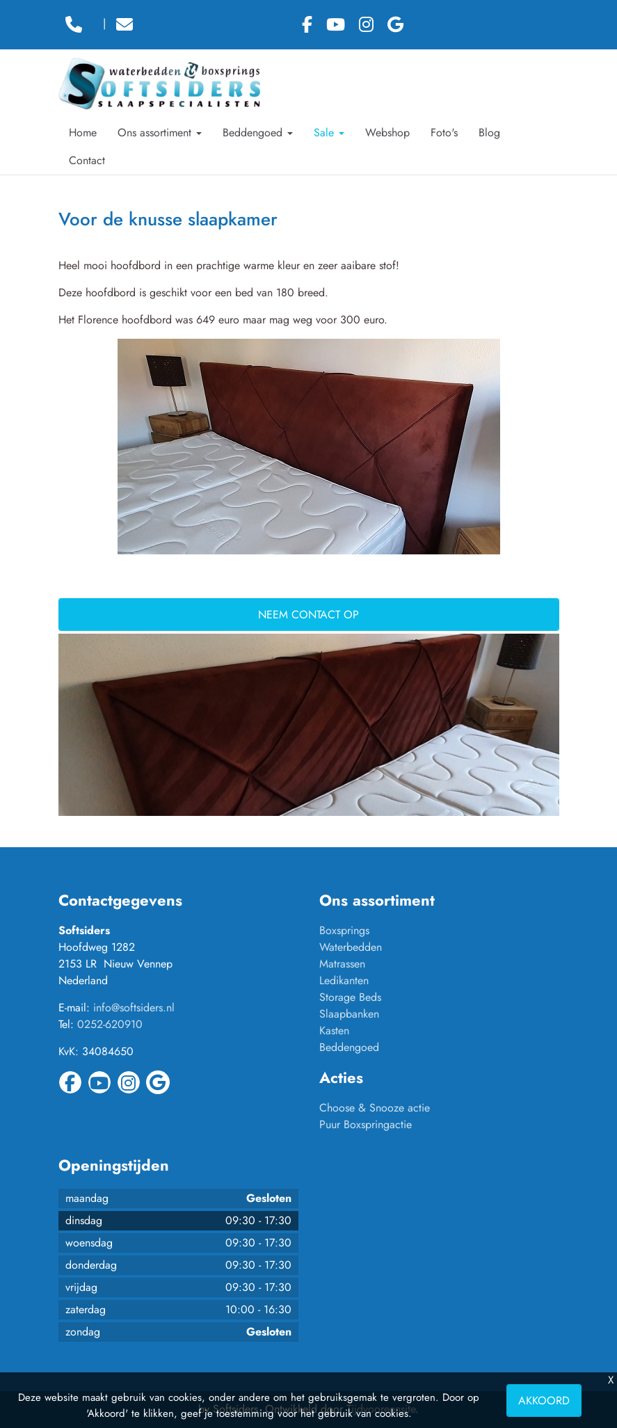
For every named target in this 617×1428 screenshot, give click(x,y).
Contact (87, 160)
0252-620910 (110, 1024)
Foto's (444, 133)
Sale (329, 133)
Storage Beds (350, 997)
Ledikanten (344, 980)
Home (83, 133)
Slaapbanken (349, 1014)
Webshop (387, 133)
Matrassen (342, 964)
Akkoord (544, 1401)
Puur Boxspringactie (365, 1124)
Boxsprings (344, 930)
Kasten (334, 1030)
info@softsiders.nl (134, 1008)
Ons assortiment (160, 133)
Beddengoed (258, 133)
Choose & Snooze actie (374, 1108)
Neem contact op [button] (308, 615)
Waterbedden (350, 947)
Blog (489, 133)
